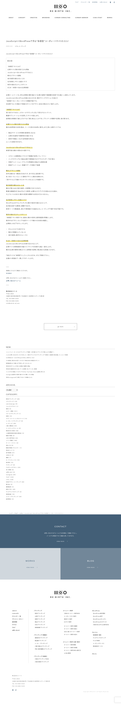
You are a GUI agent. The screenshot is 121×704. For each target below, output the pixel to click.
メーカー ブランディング (41, 652)
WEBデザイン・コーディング (13, 481)
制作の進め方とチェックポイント (18, 84)
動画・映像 (9, 435)
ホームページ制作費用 (70, 653)
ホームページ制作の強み (70, 638)
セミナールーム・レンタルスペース (15, 419)
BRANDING (46, 17)
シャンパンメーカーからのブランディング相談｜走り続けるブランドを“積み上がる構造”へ (30, 353)
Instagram (9, 474)
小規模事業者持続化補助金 (14, 433)
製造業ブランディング (40, 649)
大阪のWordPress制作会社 (101, 633)
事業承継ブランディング (41, 636)
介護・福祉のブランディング (42, 655)
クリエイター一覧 (85, 2)
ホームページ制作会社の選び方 (72, 659)
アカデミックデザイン (11, 466)
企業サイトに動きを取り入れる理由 (19, 69)
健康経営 (8, 486)
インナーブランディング (12, 495)
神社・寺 (8, 445)
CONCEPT (21, 17)
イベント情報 (9, 440)
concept (15, 622)
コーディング (22, 46)
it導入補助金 (10, 426)
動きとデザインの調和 (15, 75)
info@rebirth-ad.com (13, 303)
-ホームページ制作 (68, 619)
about (14, 619)
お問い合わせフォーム (13, 281)
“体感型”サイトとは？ (15, 66)
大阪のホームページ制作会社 (72, 622)
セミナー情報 (9, 411)
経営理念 (8, 497)
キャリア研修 (96, 649)
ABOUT (11, 17)
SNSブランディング (40, 633)
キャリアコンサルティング (12, 490)
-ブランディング (38, 619)
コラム (16, 46)
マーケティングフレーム (12, 428)
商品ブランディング (40, 631)
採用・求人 (9, 488)
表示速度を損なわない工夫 (17, 78)
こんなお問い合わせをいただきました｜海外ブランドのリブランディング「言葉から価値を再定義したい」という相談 (37, 355)
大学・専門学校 (10, 438)
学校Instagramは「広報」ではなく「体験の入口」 (19, 378)
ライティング (9, 464)
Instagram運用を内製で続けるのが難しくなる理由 (20, 375)
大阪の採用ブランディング (42, 671)
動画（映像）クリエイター (12, 447)
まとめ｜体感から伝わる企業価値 (19, 87)
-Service (94, 641)
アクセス (14, 633)
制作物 (8, 462)
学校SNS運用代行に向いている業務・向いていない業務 (21, 369)
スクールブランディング (12, 414)
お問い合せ (9, 471)
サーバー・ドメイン (11, 442)
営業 (7, 416)
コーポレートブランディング (13, 421)
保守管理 (8, 452)
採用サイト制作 (68, 628)
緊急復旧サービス (98, 655)
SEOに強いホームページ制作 (72, 640)
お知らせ (8, 454)
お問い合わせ (103, 2)
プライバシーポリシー (18, 628)
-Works (94, 662)
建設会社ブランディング (41, 647)
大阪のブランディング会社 (42, 668)
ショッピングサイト (11, 407)
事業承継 (8, 493)
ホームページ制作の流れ (70, 643)
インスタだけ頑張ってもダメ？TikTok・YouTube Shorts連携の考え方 (25, 372)
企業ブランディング (40, 625)
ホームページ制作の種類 (70, 635)
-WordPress (96, 619)
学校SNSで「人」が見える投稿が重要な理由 (18, 367)
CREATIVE (33, 17)
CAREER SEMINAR (81, 17)
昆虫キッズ (9, 450)
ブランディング (10, 402)
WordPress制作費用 (99, 622)
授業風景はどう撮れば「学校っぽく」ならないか (19, 364)
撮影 (7, 457)
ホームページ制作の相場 (70, 656)
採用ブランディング (11, 399)
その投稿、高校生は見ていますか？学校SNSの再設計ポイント (22, 361)
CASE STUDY (97, 17)
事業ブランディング (40, 628)
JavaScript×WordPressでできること (21, 72)
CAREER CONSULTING (62, 17)
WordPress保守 (98, 625)
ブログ (76, 2)
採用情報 (94, 2)
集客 (7, 409)
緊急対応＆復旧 (10, 431)
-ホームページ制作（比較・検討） (71, 651)
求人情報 (8, 469)
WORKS (109, 17)
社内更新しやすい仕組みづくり (18, 81)
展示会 (8, 483)
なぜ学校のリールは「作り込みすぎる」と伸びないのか (20, 358)
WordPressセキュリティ (99, 628)
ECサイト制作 (67, 631)
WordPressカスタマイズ (100, 631)
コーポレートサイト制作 (70, 625)
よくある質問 (67, 662)
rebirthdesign (10, 404)
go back (66, 327)
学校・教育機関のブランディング (43, 658)
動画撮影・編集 (97, 644)
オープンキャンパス (11, 459)
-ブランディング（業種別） (40, 644)
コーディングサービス (98, 652)
